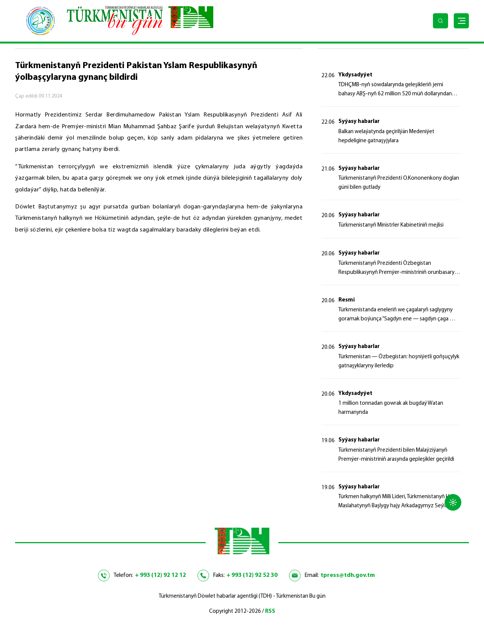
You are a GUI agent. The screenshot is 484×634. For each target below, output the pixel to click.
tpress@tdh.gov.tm (348, 575)
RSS (270, 611)
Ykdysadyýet (355, 75)
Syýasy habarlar (359, 121)
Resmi (346, 300)
